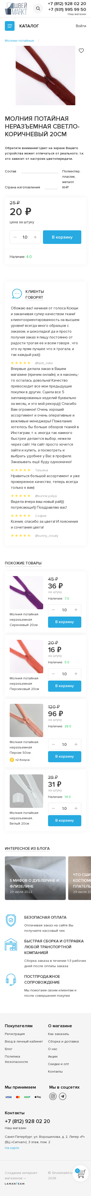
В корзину (62, 237)
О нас (52, 1049)
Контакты (55, 1071)
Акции (53, 1056)
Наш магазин (77, 14)
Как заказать (58, 1034)
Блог (8, 1049)
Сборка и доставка (63, 1041)
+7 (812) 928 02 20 (67, 3)
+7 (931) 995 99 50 (67, 9)
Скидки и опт (58, 1064)
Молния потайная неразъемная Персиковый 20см (24, 683)
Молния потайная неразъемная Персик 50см (24, 747)
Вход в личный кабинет (24, 1041)
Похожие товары (23, 563)
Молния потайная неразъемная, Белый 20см (24, 818)
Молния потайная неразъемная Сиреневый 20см (24, 619)
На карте (12, 1148)
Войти (81, 26)
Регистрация (15, 1034)
